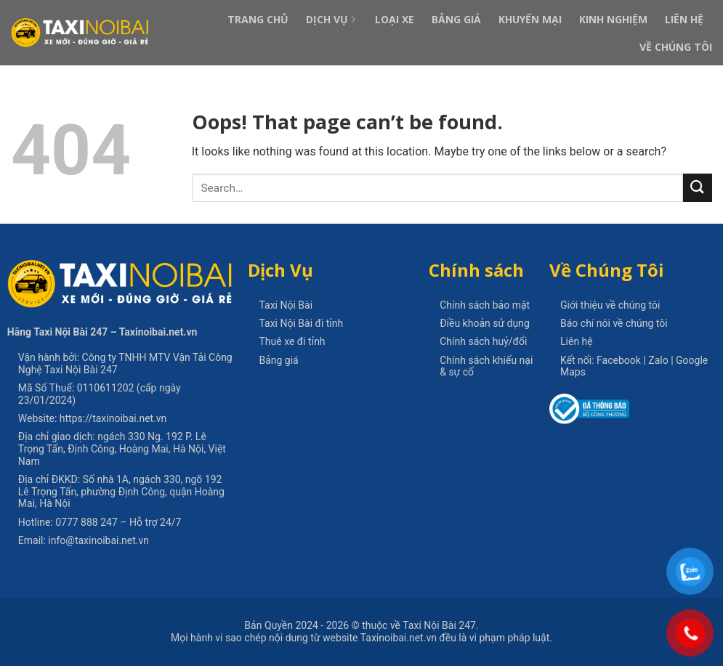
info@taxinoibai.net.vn (98, 540)
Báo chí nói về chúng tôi (614, 323)
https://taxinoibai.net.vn (113, 418)
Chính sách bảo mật (485, 305)
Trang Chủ (257, 19)
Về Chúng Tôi (675, 47)
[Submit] (697, 188)
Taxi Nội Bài (285, 305)
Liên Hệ (684, 19)
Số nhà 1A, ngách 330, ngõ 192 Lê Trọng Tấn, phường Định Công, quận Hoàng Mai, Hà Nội (121, 492)
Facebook (619, 360)
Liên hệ (576, 341)
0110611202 (105, 388)
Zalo (658, 360)
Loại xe (394, 19)
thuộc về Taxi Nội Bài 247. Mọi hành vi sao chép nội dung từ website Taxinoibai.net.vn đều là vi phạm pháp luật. (361, 631)
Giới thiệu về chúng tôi (610, 305)
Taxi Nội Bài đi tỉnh (301, 323)
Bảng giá (278, 360)
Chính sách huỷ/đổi (483, 341)
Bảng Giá (456, 19)
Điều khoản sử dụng (485, 323)
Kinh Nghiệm (613, 19)
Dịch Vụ (332, 19)
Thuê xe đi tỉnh (292, 341)
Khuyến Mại (530, 19)
